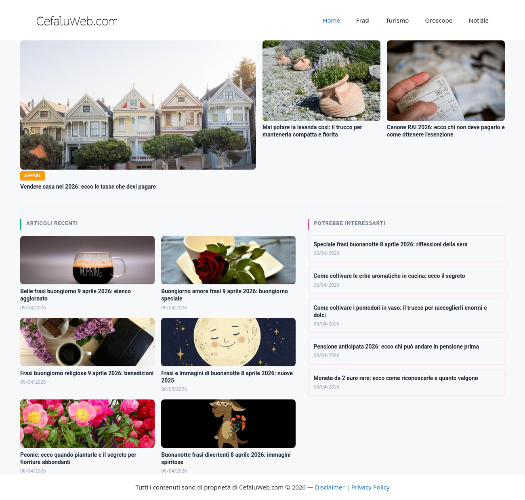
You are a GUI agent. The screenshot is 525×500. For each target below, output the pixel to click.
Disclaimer (330, 487)
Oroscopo (438, 20)
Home (331, 20)
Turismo (397, 20)
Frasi (363, 20)
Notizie (479, 20)
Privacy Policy (370, 487)
